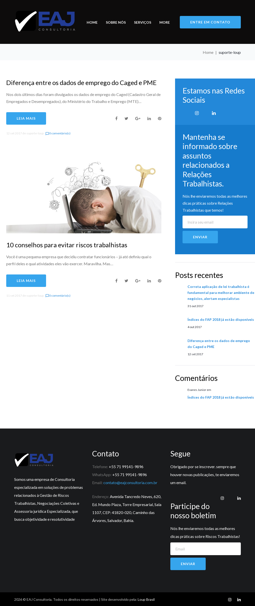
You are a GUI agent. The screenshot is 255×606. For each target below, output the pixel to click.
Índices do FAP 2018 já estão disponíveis (221, 319)
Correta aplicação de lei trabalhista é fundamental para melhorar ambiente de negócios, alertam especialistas (221, 292)
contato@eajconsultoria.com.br (130, 482)
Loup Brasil (146, 599)
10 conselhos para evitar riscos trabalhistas (67, 245)
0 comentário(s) (57, 133)
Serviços (142, 22)
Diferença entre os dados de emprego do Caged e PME (82, 83)
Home (92, 22)
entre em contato (210, 22)
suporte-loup (35, 133)
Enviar (200, 237)
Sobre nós (116, 22)
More (164, 22)
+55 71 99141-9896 (126, 466)
